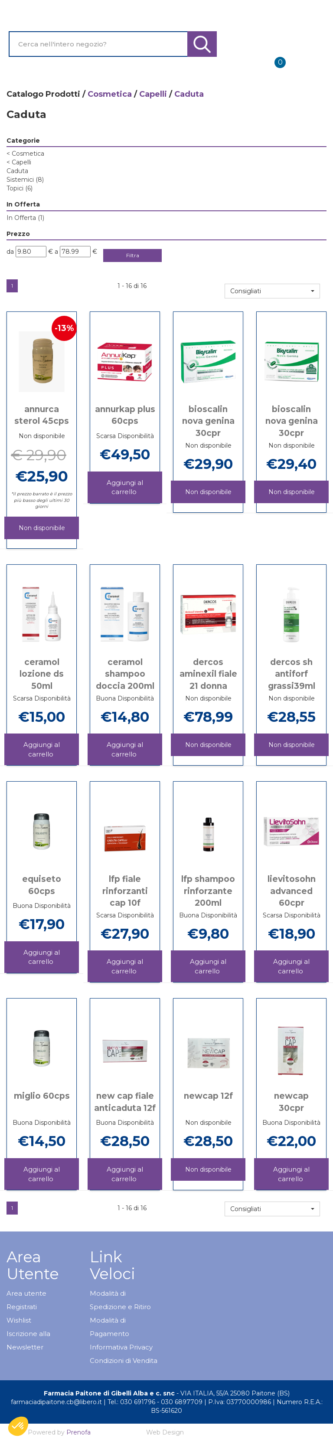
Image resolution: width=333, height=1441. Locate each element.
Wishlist (19, 1320)
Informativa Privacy (121, 1347)
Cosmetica (110, 94)
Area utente (26, 1293)
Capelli (153, 94)
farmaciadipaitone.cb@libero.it (56, 1402)
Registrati (22, 1307)
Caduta (17, 171)
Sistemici (25, 179)
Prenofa (78, 1432)
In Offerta (25, 218)
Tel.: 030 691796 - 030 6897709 (155, 1402)
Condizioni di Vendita (123, 1360)
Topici (20, 188)
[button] (272, 291)
